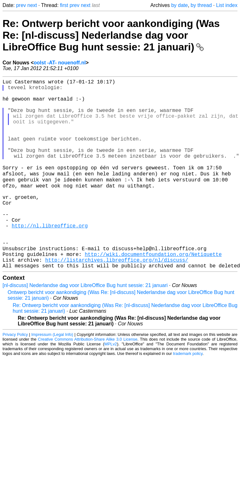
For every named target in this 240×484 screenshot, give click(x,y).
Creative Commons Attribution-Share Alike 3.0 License (88, 379)
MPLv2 (110, 384)
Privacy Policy (15, 375)
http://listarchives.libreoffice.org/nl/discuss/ (116, 299)
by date (179, 5)
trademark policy (188, 394)
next (32, 5)
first (64, 5)
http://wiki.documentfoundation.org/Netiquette (153, 292)
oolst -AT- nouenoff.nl (60, 62)
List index (226, 5)
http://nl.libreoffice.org (50, 257)
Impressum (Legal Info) (52, 375)
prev (21, 5)
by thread (201, 5)
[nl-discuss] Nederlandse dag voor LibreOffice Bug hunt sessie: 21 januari (85, 326)
